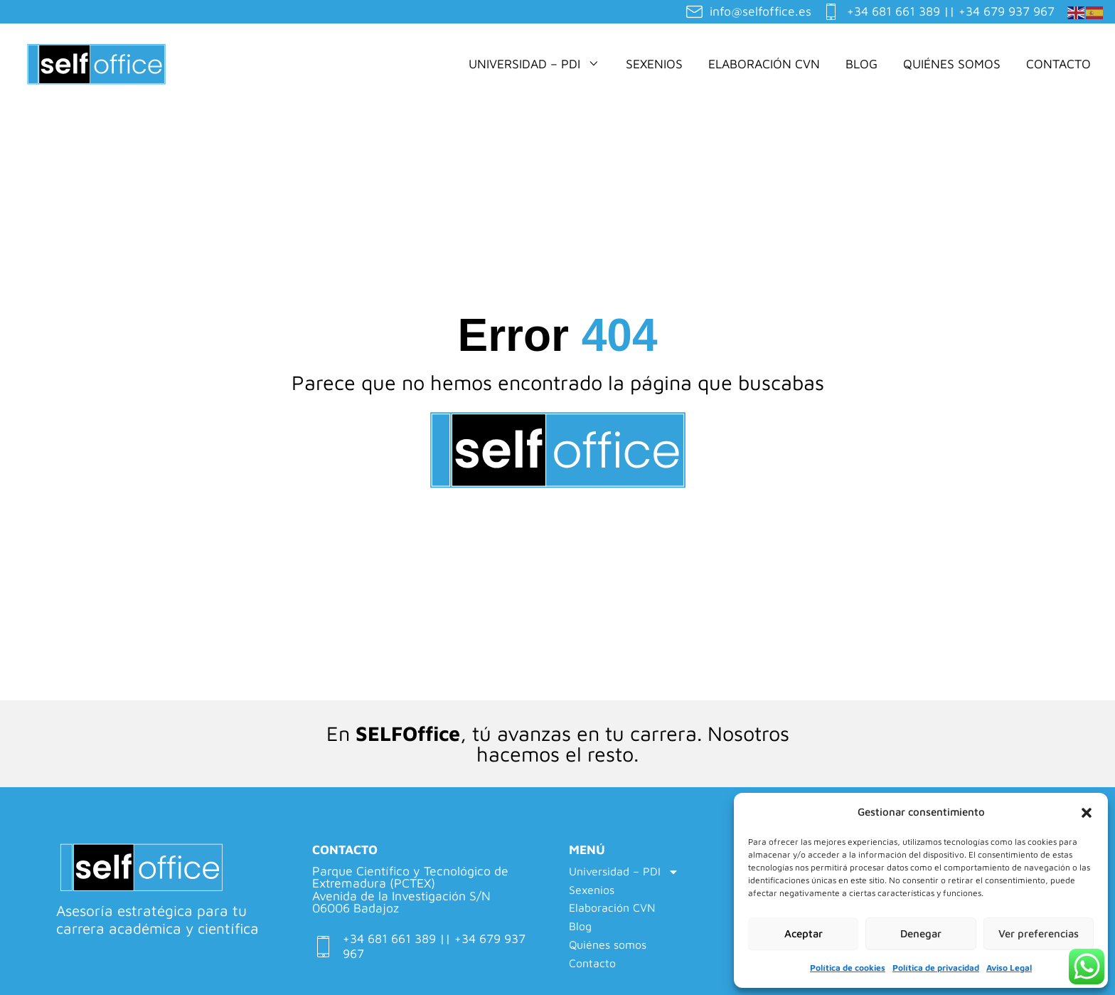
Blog (861, 63)
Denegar (920, 933)
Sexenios (654, 63)
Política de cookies (847, 967)
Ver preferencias (1038, 933)
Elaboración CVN (764, 63)
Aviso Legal (1009, 967)
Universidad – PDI (534, 64)
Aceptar (803, 933)
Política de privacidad (935, 967)
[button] (1086, 813)
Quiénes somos (952, 63)
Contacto (1058, 63)
